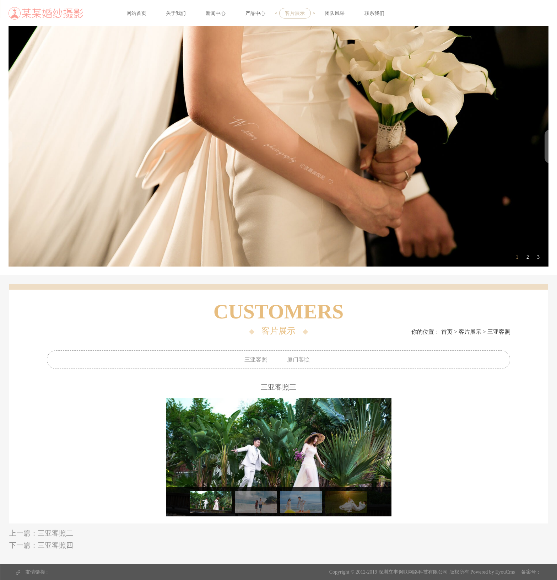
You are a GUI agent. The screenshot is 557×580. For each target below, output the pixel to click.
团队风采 (335, 13)
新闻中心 (216, 13)
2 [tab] (527, 261)
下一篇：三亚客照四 (41, 545)
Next (396, 457)
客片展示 (295, 13)
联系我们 (374, 13)
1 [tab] (517, 261)
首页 (447, 332)
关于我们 (176, 13)
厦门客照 (298, 359)
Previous (160, 457)
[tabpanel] (279, 150)
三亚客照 (498, 332)
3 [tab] (538, 261)
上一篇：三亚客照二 (41, 533)
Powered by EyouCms (492, 572)
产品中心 (255, 13)
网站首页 (136, 13)
